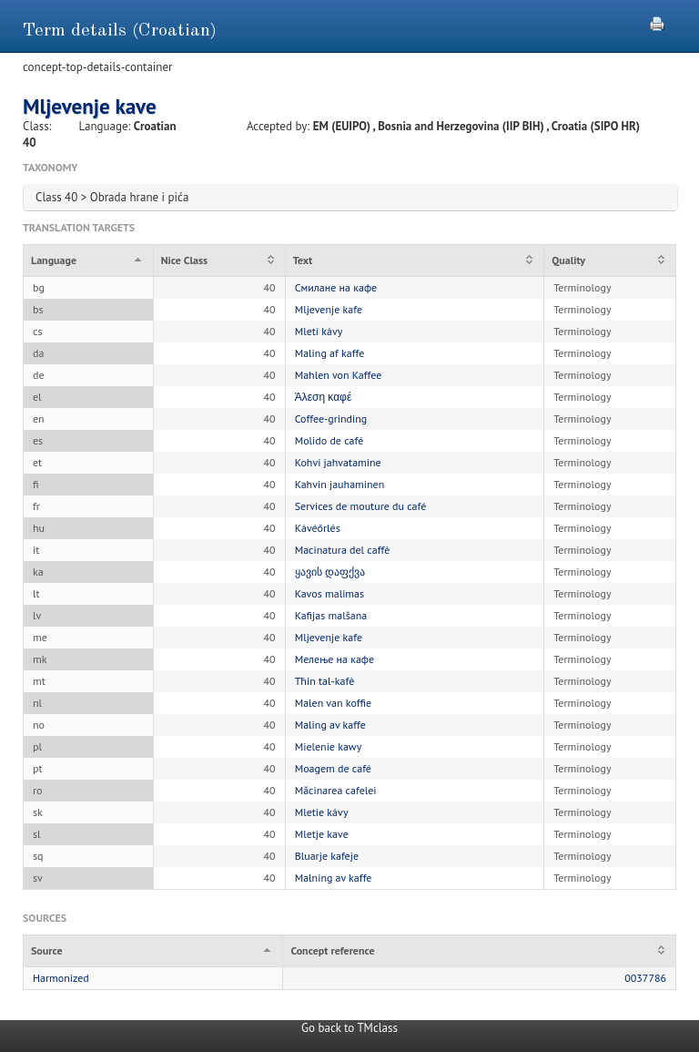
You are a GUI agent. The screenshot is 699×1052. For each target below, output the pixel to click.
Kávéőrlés (317, 528)
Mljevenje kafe (328, 309)
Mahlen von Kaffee (338, 375)
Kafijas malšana (331, 615)
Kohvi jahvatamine (338, 462)
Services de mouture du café (361, 506)
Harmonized (61, 978)
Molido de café (329, 440)
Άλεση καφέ (323, 396)
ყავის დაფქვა (330, 571)
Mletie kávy (322, 812)
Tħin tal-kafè (325, 681)
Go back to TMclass (349, 1028)
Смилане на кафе (336, 287)
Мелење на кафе (334, 659)
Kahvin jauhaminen (340, 484)
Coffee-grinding (331, 418)
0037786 (645, 978)
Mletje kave (322, 834)
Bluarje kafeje (327, 856)
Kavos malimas (329, 593)
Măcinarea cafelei (336, 790)
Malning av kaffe (333, 877)
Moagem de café (333, 768)
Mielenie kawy (328, 746)
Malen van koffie (333, 703)
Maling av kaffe (330, 724)
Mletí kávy (319, 331)
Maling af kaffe (330, 353)
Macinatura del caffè (342, 550)
